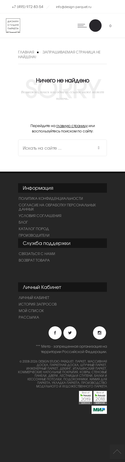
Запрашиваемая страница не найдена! (59, 54)
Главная (26, 52)
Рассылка (29, 317)
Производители (34, 235)
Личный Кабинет (34, 297)
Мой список (31, 310)
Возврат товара (34, 260)
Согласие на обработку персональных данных (57, 207)
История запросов (38, 304)
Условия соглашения (40, 215)
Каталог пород (34, 228)
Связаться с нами (37, 253)
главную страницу (72, 125)
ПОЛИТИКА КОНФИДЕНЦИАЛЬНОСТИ (51, 198)
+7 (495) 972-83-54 (27, 6)
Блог (23, 222)
